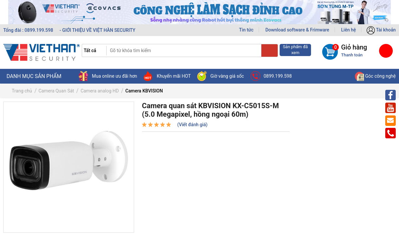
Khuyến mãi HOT (167, 76)
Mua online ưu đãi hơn (108, 76)
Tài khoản (381, 29)
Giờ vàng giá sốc (220, 76)
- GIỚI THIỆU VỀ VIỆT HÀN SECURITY (97, 30)
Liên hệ (348, 29)
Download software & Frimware (297, 29)
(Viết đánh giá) (192, 124)
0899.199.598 (271, 76)
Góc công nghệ (375, 76)
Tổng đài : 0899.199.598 (28, 30)
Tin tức (246, 29)
